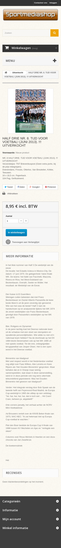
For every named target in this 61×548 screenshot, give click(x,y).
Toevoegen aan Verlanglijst (25, 242)
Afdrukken (12, 193)
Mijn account (11, 519)
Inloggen (53, 3)
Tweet (9, 187)
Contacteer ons (40, 3)
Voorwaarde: (8, 152)
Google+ (35, 187)
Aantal (9, 216)
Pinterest (50, 187)
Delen (21, 187)
